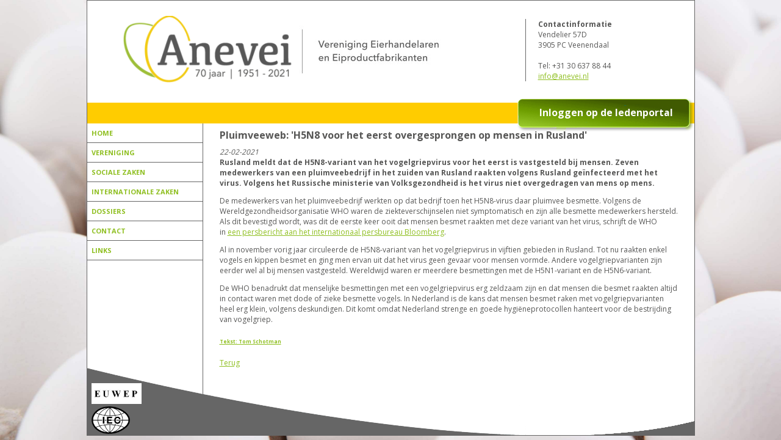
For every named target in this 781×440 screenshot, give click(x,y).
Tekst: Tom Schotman (250, 341)
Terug (230, 363)
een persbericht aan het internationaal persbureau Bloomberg (336, 232)
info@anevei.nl (563, 76)
